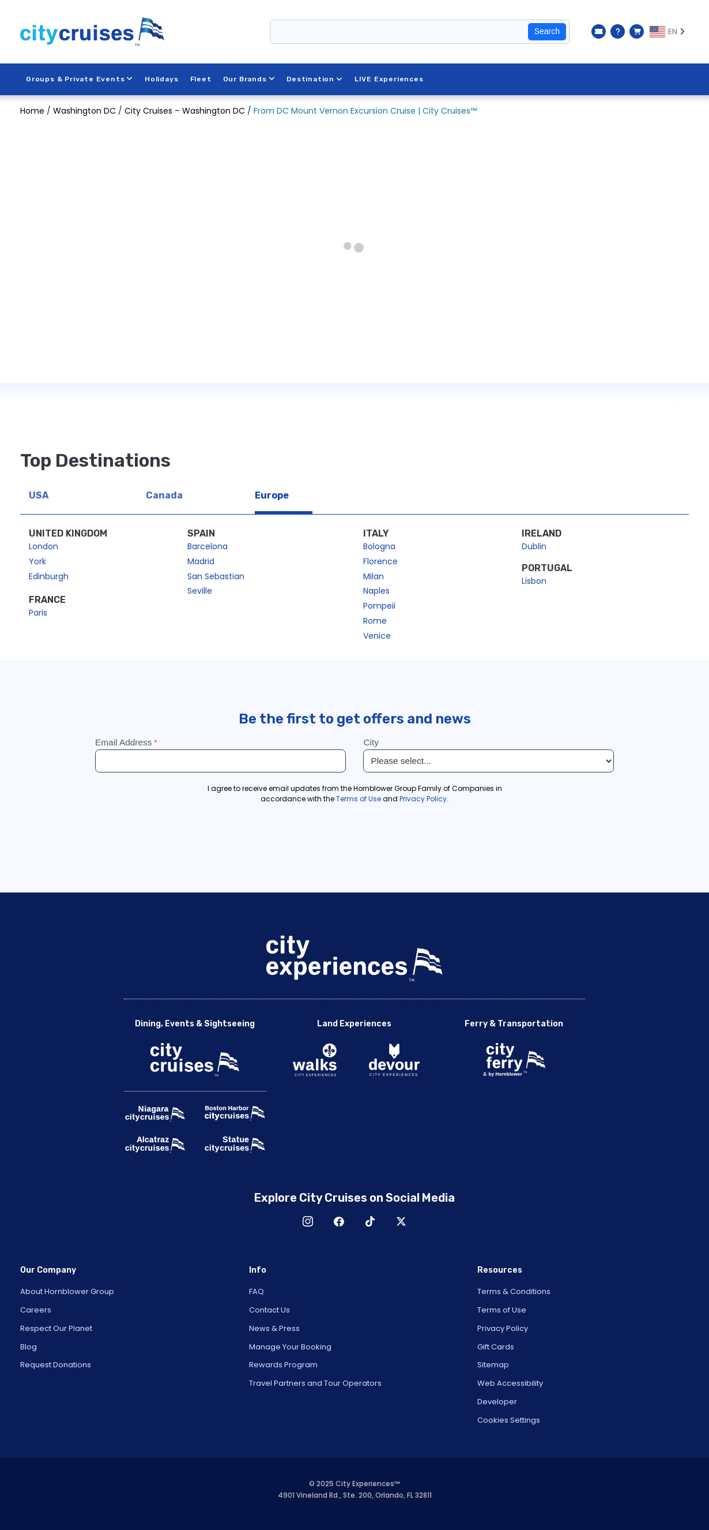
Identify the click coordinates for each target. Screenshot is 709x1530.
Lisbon (534, 581)
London (43, 546)
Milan (373, 576)
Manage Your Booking (290, 1346)
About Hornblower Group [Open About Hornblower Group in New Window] (67, 1291)
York (37, 561)
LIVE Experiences (389, 79)
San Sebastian (215, 576)
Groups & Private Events (79, 79)
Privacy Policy (502, 1328)
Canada (164, 495)
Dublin (534, 546)
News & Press (274, 1328)
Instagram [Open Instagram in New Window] (308, 1221)
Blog (28, 1346)
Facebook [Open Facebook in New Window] (339, 1221)
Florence (380, 561)
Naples (376, 591)
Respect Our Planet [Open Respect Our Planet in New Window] (56, 1328)
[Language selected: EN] (669, 31)
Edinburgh (49, 576)
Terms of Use (501, 1309)
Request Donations (55, 1364)
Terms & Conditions (513, 1291)
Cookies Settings (508, 1420)
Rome (375, 621)
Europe (272, 495)
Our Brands (249, 79)
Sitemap (493, 1364)
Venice (377, 636)
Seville (199, 591)
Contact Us (269, 1309)
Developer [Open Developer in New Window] (497, 1401)
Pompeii (379, 606)
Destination (314, 79)
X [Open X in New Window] (401, 1221)
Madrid (200, 561)
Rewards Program (283, 1364)
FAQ (256, 1291)
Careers (35, 1309)
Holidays (161, 79)
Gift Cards (495, 1346)
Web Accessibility (510, 1383)
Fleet (201, 79)
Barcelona (207, 546)
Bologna (379, 546)
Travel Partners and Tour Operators (315, 1383)
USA (38, 495)
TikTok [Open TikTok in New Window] (370, 1221)
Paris (38, 612)
